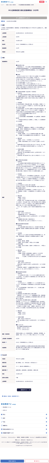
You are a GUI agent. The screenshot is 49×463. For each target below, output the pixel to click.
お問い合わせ (23, 439)
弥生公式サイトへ (30, 439)
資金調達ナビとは (7, 407)
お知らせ (5, 410)
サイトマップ (32, 437)
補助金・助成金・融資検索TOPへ (11, 396)
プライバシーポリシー (12, 437)
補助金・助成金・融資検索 (11, 4)
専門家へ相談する (12, 461)
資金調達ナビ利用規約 (25, 437)
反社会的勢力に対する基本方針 (41, 437)
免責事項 (18, 437)
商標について (17, 439)
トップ (2, 4)
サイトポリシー (4, 437)
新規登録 (41, 1)
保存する (37, 461)
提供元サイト (24, 390)
